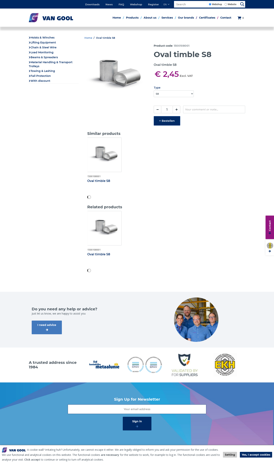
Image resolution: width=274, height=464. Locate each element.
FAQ (121, 4)
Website (232, 4)
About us (150, 17)
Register (153, 4)
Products (132, 17)
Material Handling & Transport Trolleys (50, 64)
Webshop (136, 4)
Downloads (92, 4)
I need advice (46, 325)
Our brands (186, 17)
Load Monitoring (42, 52)
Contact (225, 17)
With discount (40, 81)
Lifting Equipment (43, 42)
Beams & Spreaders (44, 57)
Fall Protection (41, 76)
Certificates (207, 17)
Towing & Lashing (43, 71)
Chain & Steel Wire (44, 47)
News (109, 4)
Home (117, 17)
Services (167, 17)
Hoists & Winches (42, 37)
